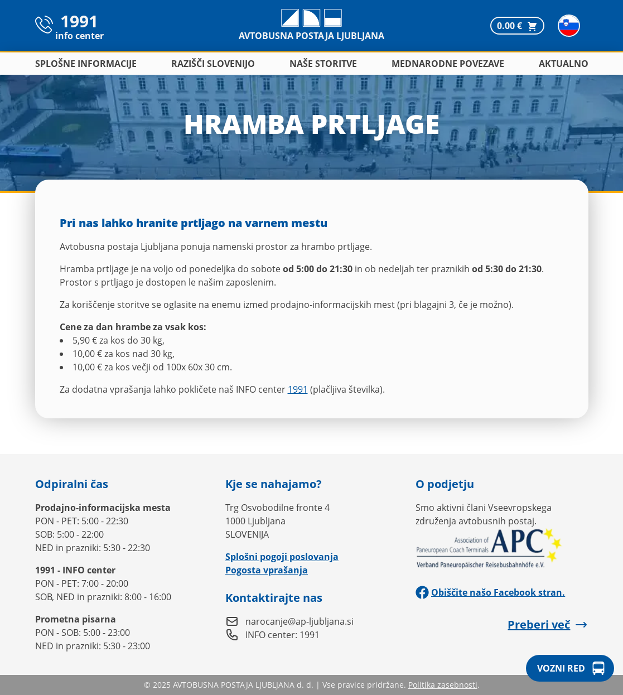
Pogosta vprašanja (266, 570)
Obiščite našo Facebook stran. (490, 592)
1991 (298, 389)
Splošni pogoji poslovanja (282, 557)
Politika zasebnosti (442, 684)
